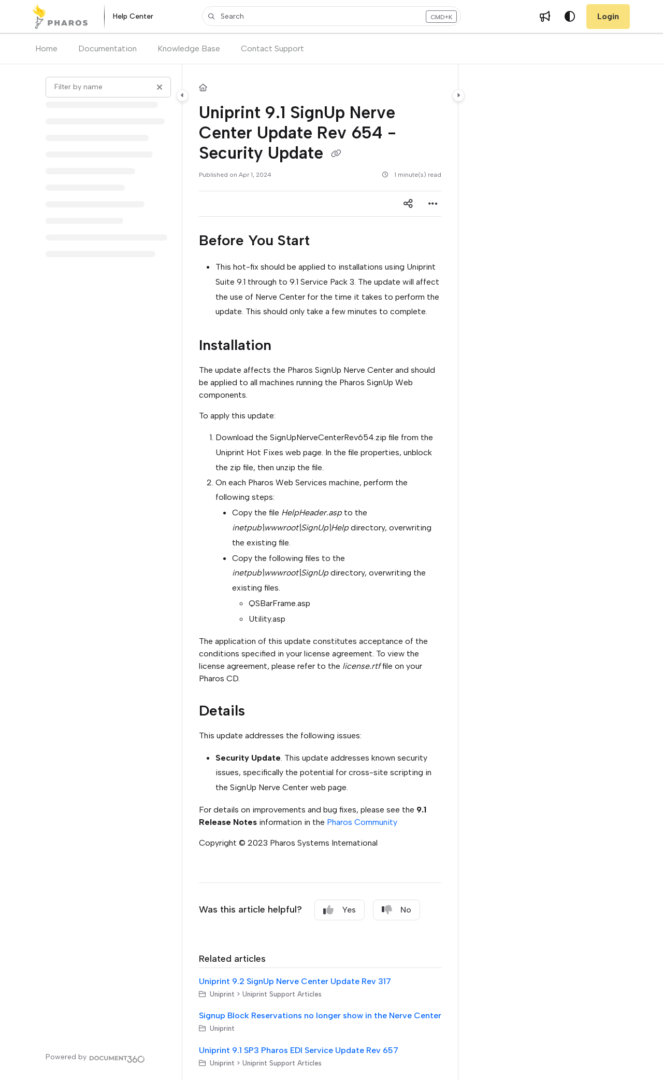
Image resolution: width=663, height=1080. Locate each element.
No (396, 910)
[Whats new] (545, 16)
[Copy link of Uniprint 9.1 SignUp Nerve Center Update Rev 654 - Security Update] (336, 154)
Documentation (107, 48)
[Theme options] (569, 16)
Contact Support (272, 48)
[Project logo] (60, 16)
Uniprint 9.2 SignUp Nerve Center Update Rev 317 (295, 981)
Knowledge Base (188, 48)
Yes (339, 910)
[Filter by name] (108, 87)
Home (46, 48)
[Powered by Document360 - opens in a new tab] (95, 1058)
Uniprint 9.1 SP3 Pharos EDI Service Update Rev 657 (298, 1050)
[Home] (203, 88)
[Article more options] (433, 203)
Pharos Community (362, 822)
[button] (331, 16)
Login (608, 16)
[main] (320, 572)
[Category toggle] (182, 95)
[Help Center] (133, 16)
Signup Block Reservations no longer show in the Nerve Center (320, 1015)
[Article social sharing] (408, 203)
